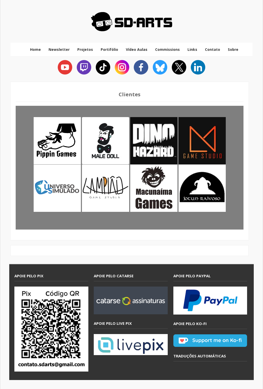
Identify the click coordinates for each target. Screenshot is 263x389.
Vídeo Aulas (136, 49)
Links (192, 49)
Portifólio (109, 49)
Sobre (233, 49)
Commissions (167, 49)
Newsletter (59, 49)
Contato (212, 49)
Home (35, 49)
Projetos (85, 49)
